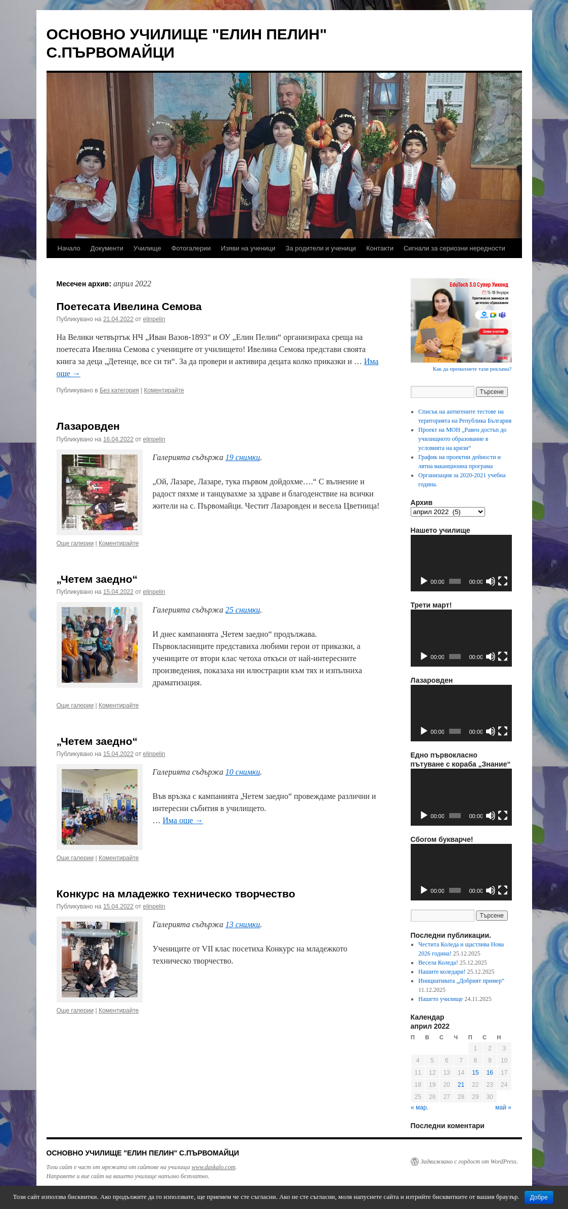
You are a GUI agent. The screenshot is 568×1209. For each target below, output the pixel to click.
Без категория (119, 390)
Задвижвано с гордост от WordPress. (469, 1161)
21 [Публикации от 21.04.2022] (461, 1084)
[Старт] (424, 581)
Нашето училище (440, 998)
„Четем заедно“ (97, 579)
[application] (461, 563)
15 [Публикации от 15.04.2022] (475, 1072)
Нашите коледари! (441, 971)
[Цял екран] (503, 581)
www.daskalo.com (213, 1167)
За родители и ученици (321, 248)
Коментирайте (164, 390)
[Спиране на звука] (491, 581)
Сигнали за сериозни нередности (454, 248)
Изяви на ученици (248, 248)
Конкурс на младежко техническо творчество (176, 893)
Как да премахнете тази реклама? (472, 369)
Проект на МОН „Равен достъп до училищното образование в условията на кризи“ (462, 438)
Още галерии (75, 543)
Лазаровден (88, 426)
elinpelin (154, 319)
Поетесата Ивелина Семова (129, 306)
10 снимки (243, 772)
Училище (147, 248)
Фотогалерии (191, 248)
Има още (183, 820)
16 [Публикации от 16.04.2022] (490, 1072)
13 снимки (243, 924)
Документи (107, 248)
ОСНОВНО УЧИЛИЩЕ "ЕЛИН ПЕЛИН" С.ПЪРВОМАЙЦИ (143, 1153)
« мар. (419, 1107)
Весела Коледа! (438, 962)
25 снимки (243, 610)
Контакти (380, 248)
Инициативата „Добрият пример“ (461, 980)
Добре (539, 1197)
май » (503, 1107)
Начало (69, 248)
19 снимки (243, 457)
